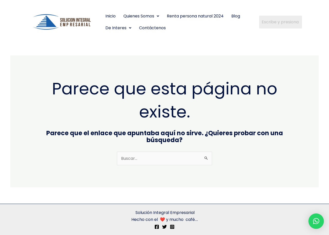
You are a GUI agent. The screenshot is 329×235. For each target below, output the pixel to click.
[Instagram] (172, 226)
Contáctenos (152, 28)
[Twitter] (164, 226)
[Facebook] (156, 226)
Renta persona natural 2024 (195, 16)
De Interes (118, 28)
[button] (141, 16)
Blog (235, 16)
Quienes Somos (141, 16)
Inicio (110, 16)
